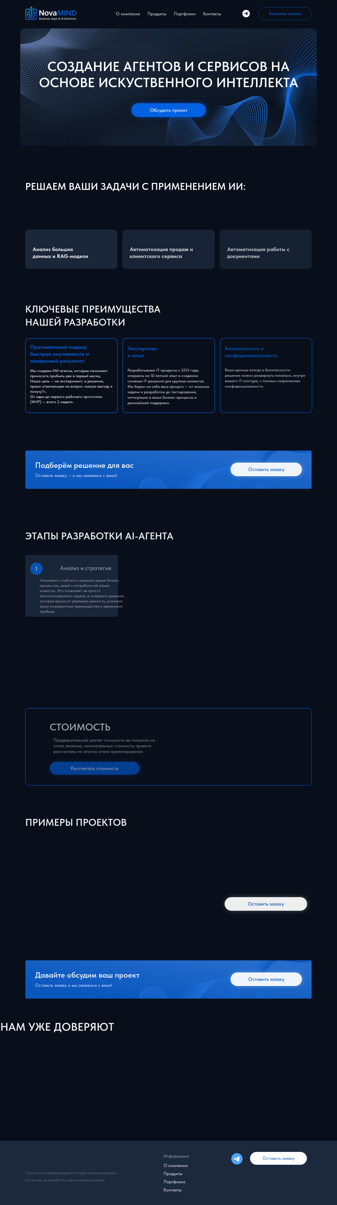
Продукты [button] (156, 13)
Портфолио (185, 13)
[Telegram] (246, 13)
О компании (128, 13)
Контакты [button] (212, 13)
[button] (285, 13)
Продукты (173, 1173)
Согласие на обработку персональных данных (65, 1180)
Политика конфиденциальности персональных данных (71, 1172)
